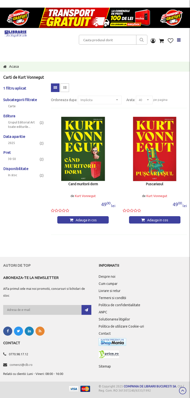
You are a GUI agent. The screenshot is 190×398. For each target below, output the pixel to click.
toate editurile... (19, 126)
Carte (12, 106)
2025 (11, 143)
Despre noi (107, 277)
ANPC (103, 312)
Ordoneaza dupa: (64, 100)
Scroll (182, 390)
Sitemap (105, 366)
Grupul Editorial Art (21, 122)
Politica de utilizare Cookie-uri (121, 326)
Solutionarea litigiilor (114, 319)
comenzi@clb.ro (21, 364)
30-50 (12, 159)
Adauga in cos (86, 220)
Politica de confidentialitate (119, 305)
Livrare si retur (109, 291)
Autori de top (17, 265)
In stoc (12, 175)
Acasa (14, 66)
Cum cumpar (108, 284)
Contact (105, 333)
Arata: (130, 100)
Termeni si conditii (112, 298)
